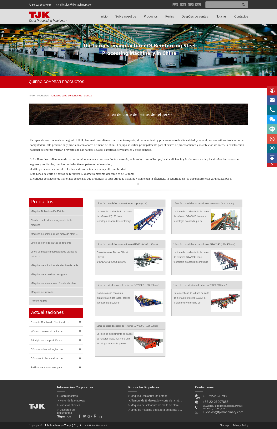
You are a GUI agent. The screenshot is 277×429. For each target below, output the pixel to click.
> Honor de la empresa (71, 400)
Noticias (221, 16)
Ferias (169, 16)
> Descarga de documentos (66, 410)
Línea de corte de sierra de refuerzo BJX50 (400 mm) (200, 284)
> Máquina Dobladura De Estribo (148, 395)
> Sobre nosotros (67, 395)
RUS (183, 4)
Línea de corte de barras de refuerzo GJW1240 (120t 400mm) (204, 244)
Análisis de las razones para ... (48, 367)
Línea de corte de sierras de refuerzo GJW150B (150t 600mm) (128, 284)
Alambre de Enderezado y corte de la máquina (51, 222)
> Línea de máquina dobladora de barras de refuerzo (155, 409)
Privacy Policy (240, 425)
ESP (175, 4)
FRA (190, 4)
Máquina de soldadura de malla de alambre (55, 233)
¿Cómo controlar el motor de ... (48, 331)
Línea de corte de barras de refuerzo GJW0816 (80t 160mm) (203, 203)
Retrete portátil (39, 300)
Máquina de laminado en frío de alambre (53, 283)
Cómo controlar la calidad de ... (48, 358)
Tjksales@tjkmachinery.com (76, 4)
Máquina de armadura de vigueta (49, 274)
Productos (151, 16)
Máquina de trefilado (42, 292)
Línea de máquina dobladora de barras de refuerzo (54, 254)
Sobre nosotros (125, 16)
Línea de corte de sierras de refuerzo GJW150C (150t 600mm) (128, 325)
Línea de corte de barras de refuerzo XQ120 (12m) (122, 203)
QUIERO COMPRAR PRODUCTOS (56, 82)
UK (198, 4)
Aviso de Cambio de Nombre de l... (50, 322)
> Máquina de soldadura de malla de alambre (155, 405)
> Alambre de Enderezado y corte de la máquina (155, 400)
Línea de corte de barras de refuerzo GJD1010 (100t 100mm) (127, 244)
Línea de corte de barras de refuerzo (71, 95)
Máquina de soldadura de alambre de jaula (54, 265)
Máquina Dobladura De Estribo (48, 211)
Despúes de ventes (195, 16)
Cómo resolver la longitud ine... (48, 349)
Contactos (241, 16)
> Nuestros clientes (68, 405)
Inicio (104, 16)
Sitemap (224, 425)
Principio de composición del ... (48, 340)
